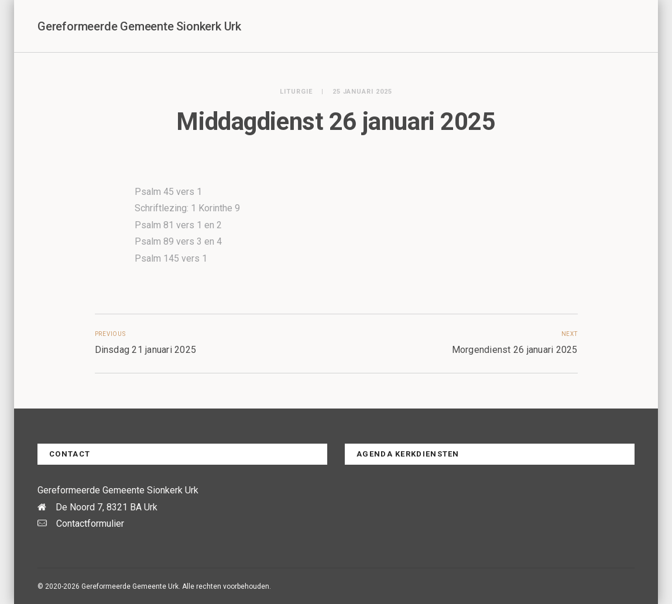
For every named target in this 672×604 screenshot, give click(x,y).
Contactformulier (90, 523)
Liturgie (296, 91)
